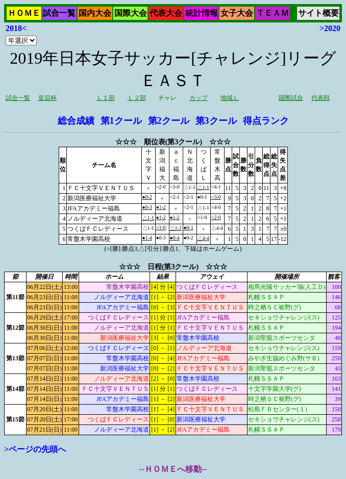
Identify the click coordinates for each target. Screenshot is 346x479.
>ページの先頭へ (35, 449)
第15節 (15, 419)
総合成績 (76, 121)
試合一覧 (59, 13)
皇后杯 (47, 97)
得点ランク (266, 121)
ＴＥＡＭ (272, 13)
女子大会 (236, 13)
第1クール (121, 121)
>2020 (329, 28)
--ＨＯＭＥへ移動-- (173, 469)
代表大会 (166, 13)
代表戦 (320, 97)
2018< (16, 28)
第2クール (168, 121)
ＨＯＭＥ (24, 13)
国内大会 (95, 13)
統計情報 (201, 13)
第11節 (15, 297)
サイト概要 (318, 13)
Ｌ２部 (137, 97)
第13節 (15, 358)
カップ (198, 97)
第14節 (15, 388)
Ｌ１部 (105, 97)
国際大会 (130, 13)
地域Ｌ (229, 97)
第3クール (216, 121)
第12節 (15, 327)
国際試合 (291, 97)
